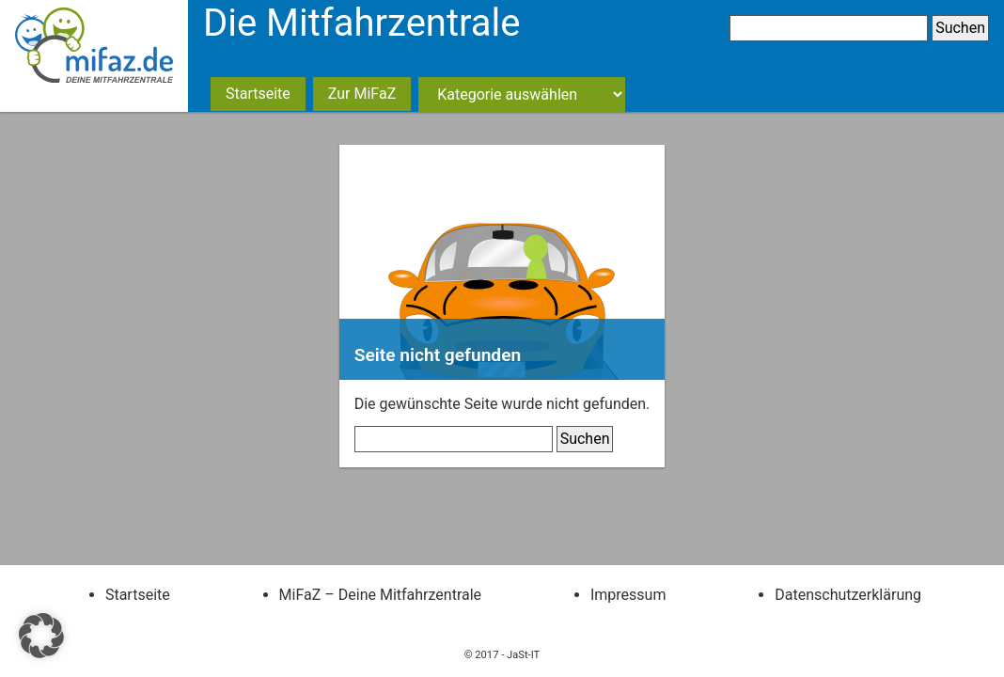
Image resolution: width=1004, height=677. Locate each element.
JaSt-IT (523, 655)
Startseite (258, 93)
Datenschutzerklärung (848, 595)
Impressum (628, 595)
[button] (41, 635)
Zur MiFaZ (362, 93)
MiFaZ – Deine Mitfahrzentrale (380, 595)
